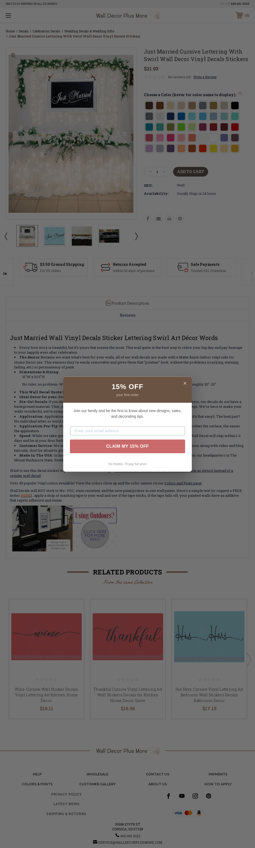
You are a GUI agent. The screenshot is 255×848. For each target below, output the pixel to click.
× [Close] (185, 383)
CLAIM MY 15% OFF (127, 446)
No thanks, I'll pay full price (127, 464)
